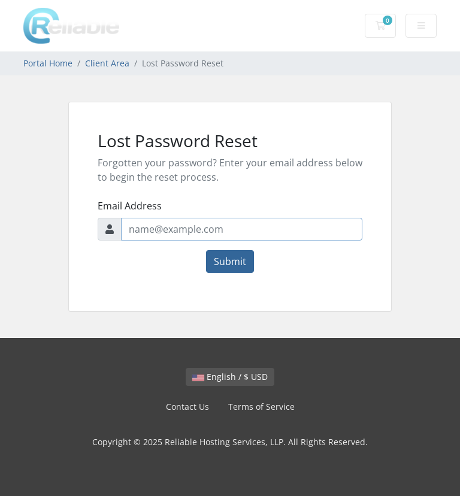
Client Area (107, 63)
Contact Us (187, 406)
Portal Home (47, 63)
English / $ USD (230, 376)
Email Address (130, 205)
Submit (230, 261)
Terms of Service (261, 406)
